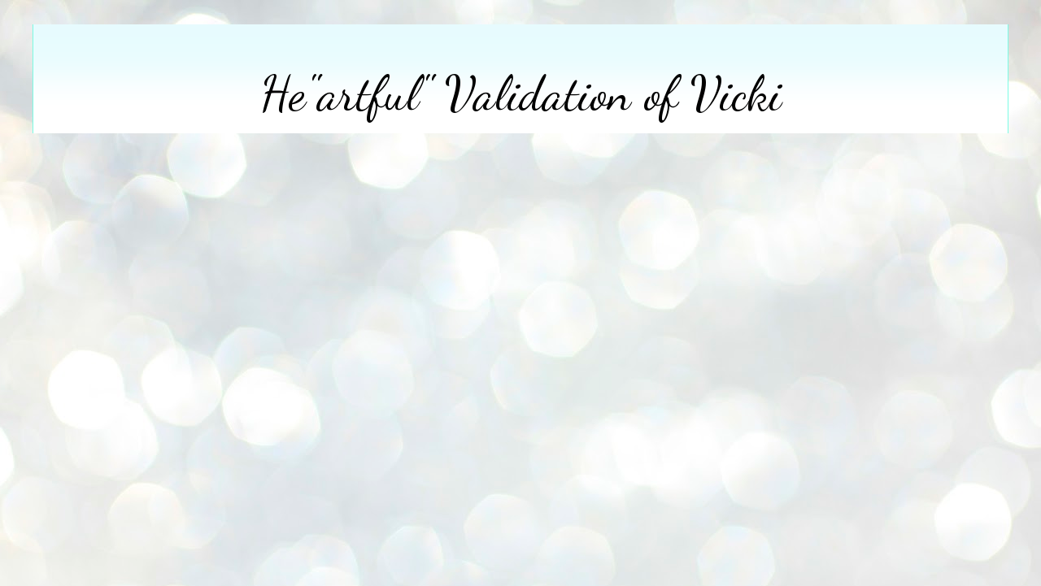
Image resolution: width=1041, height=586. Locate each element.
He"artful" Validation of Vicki (521, 93)
